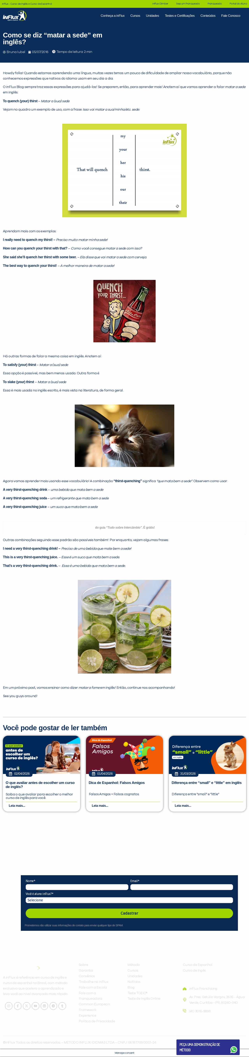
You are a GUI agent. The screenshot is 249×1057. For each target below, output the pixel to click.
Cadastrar (129, 913)
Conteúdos (207, 16)
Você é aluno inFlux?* (39, 894)
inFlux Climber (160, 4)
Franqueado (215, 4)
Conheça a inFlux (112, 16)
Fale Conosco (230, 16)
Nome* (30, 881)
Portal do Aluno (238, 4)
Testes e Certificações (180, 16)
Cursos (135, 16)
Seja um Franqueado (188, 4)
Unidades (152, 16)
